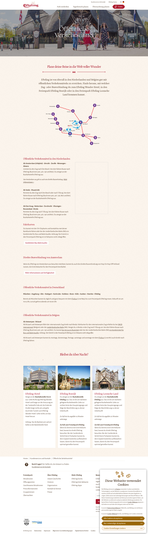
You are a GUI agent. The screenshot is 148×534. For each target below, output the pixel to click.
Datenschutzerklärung (113, 508)
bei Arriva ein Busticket (70, 330)
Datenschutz (38, 531)
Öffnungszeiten (29, 482)
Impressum (47, 531)
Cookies (93, 531)
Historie (50, 482)
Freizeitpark (28, 475)
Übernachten (28, 495)
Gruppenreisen (28, 492)
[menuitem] (63, 7)
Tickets (119, 6)
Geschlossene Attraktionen (33, 485)
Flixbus (74, 299)
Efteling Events (77, 479)
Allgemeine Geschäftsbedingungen (63, 531)
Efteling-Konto (113, 2)
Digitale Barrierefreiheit (81, 531)
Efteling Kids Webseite (80, 482)
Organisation (52, 485)
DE (122, 2)
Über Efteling (52, 475)
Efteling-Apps (77, 485)
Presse (49, 492)
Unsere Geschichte (54, 479)
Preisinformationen (30, 489)
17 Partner (117, 489)
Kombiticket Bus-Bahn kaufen (36, 243)
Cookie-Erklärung (132, 502)
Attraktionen (28, 479)
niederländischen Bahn (55, 327)
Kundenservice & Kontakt (98, 2)
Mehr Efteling (77, 475)
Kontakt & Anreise (54, 489)
